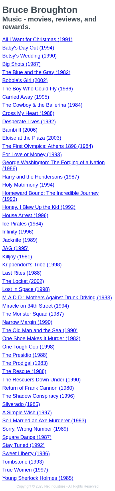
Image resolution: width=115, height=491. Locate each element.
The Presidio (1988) (24, 355)
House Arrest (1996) (25, 215)
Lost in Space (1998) (26, 289)
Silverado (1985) (21, 404)
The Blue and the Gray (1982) (36, 72)
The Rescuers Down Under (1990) (41, 380)
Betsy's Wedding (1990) (29, 56)
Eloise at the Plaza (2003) (31, 138)
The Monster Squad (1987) (33, 314)
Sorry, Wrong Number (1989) (35, 429)
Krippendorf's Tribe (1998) (32, 265)
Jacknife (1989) (19, 240)
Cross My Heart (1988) (28, 113)
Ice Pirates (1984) (22, 224)
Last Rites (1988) (21, 273)
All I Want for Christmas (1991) (37, 39)
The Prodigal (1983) (25, 363)
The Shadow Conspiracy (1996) (38, 396)
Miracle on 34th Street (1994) (35, 306)
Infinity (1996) (17, 232)
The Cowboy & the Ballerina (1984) (42, 105)
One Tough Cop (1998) (28, 347)
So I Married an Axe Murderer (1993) (44, 420)
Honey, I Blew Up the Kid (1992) (39, 207)
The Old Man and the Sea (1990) (40, 330)
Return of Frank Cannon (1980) (38, 388)
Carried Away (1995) (25, 97)
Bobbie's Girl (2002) (25, 80)
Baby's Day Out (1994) (28, 48)
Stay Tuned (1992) (23, 445)
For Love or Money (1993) (32, 154)
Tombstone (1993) (23, 462)
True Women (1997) (25, 470)
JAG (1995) (15, 248)
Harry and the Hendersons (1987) (40, 177)
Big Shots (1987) (21, 64)
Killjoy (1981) (17, 257)
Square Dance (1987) (26, 437)
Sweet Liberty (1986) (26, 453)
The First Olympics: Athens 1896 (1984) (47, 146)
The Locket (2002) (23, 281)
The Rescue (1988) (24, 371)
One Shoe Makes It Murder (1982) (41, 338)
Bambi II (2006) (19, 130)
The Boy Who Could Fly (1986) (37, 89)
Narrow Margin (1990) (27, 322)
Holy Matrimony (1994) (28, 185)
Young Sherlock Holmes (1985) (37, 478)
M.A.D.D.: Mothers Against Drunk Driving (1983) (57, 297)
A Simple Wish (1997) (27, 412)
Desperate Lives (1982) (29, 121)
